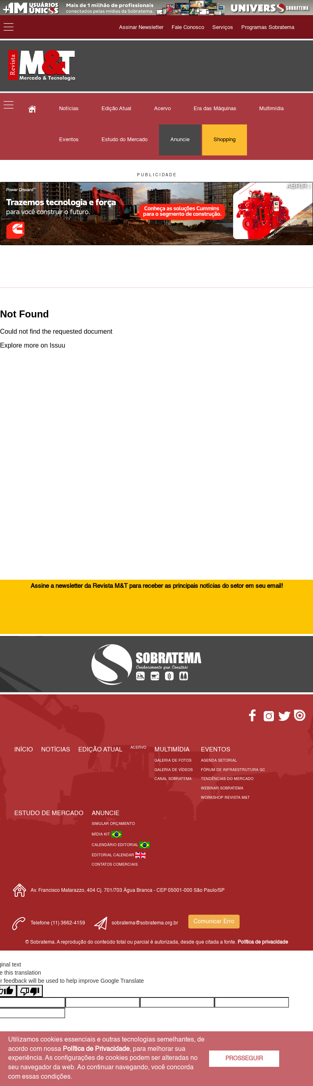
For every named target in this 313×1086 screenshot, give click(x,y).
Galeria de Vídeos (173, 770)
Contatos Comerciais (115, 865)
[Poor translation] (30, 991)
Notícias (69, 108)
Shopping (225, 139)
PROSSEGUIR (244, 1059)
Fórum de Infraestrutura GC (233, 770)
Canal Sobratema (173, 779)
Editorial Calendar (113, 855)
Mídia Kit (101, 834)
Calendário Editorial (115, 845)
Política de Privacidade (96, 1049)
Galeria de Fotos (173, 760)
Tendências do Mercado (227, 779)
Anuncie (180, 139)
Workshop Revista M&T (225, 798)
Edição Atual (116, 108)
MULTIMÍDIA (172, 750)
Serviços (222, 27)
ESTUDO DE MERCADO (49, 813)
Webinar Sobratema (222, 788)
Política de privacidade (263, 942)
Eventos (69, 139)
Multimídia (271, 108)
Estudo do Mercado (124, 139)
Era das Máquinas (215, 108)
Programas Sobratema (267, 27)
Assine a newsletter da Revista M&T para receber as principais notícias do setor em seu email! (157, 586)
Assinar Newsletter (141, 27)
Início (23, 750)
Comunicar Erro (214, 921)
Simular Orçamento (113, 824)
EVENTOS (215, 750)
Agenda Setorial (219, 760)
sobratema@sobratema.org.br (145, 923)
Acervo (162, 108)
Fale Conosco (188, 27)
